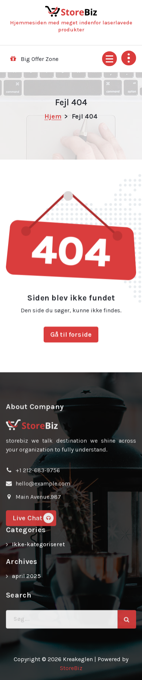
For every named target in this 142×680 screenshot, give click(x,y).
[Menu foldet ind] (109, 58)
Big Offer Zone (39, 58)
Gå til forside (71, 355)
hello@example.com (43, 532)
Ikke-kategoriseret (38, 553)
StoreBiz (71, 668)
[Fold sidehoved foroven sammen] (128, 58)
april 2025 (26, 584)
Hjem (52, 116)
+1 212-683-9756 (38, 518)
